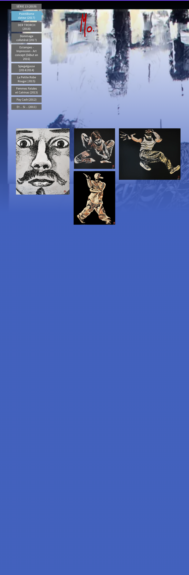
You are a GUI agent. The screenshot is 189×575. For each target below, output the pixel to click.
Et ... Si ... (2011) (26, 107)
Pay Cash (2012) (26, 99)
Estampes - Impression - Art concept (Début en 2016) (26, 53)
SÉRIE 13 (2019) (26, 6)
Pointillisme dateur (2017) (26, 16)
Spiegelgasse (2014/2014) (26, 68)
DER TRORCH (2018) (26, 27)
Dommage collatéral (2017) (26, 38)
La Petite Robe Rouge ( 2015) (26, 79)
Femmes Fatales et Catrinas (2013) (26, 90)
